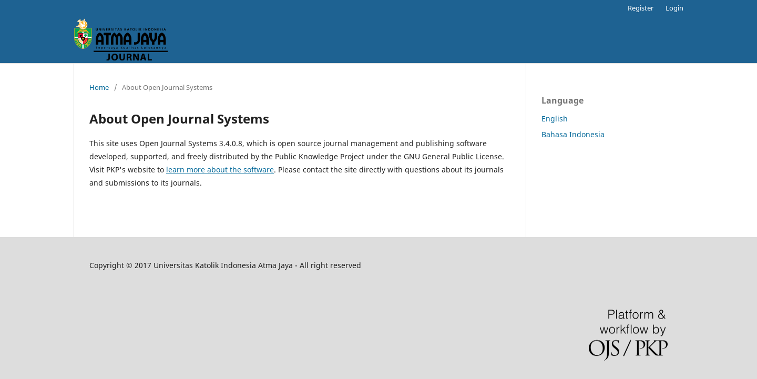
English (554, 119)
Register (640, 8)
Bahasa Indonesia (573, 134)
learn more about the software (220, 170)
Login (674, 8)
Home (99, 87)
